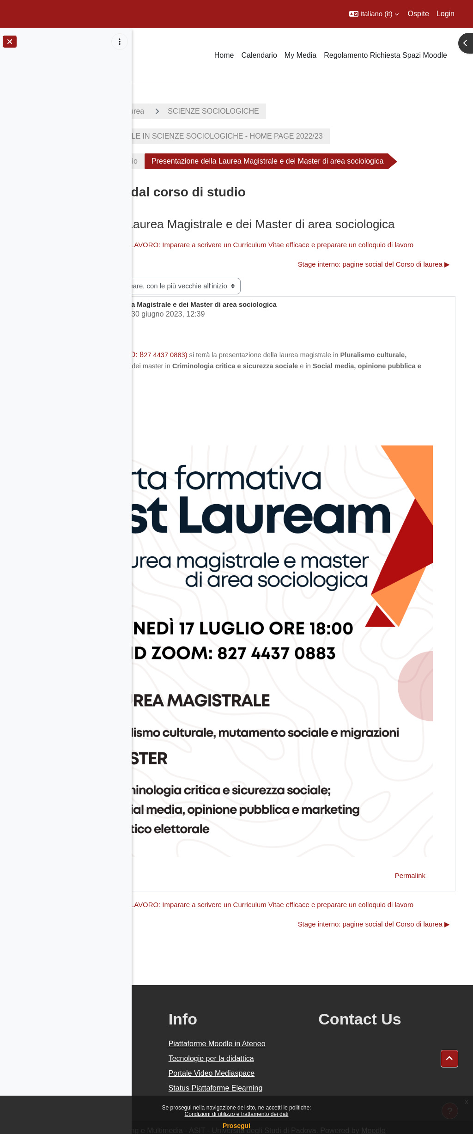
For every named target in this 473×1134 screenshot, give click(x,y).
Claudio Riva (207, 367)
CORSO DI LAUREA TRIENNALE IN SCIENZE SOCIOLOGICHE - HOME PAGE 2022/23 (307, 136)
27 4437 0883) (297, 408)
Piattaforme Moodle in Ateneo (292, 995)
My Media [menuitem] (300, 55)
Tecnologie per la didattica (284, 1021)
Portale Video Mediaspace (278, 1047)
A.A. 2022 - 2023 (177, 111)
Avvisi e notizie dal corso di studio (214, 161)
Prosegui (236, 1125)
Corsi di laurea (252, 111)
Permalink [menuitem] (410, 808)
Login (446, 14)
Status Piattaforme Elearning (286, 1073)
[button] (374, 14)
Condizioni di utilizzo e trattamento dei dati (237, 1114)
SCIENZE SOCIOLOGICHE (344, 111)
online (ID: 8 (255, 408)
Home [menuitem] (224, 55)
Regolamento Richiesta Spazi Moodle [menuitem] (385, 55)
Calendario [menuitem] (259, 55)
